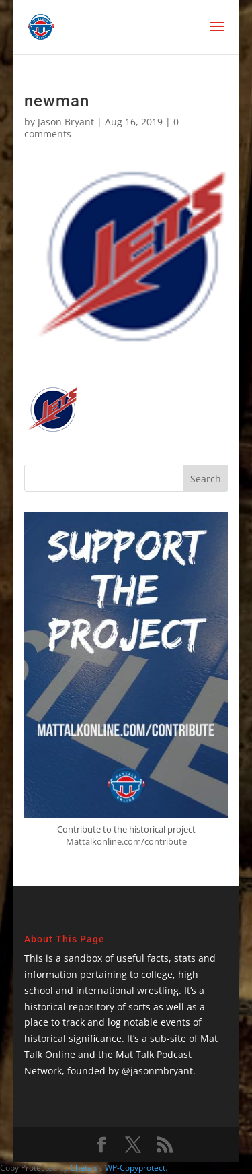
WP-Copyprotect (135, 1167)
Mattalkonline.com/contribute (126, 841)
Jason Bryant (66, 121)
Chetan (83, 1167)
